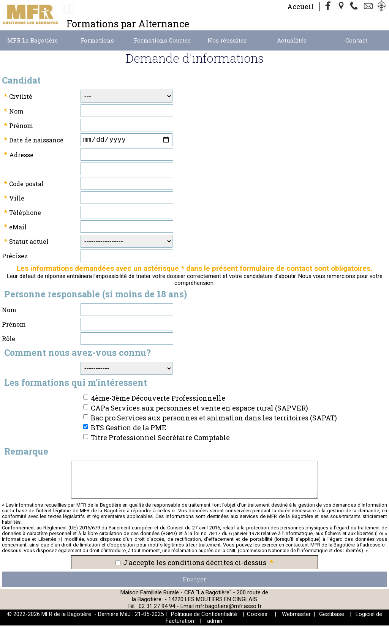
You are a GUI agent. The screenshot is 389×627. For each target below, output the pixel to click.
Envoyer (194, 580)
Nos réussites (227, 40)
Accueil (300, 6)
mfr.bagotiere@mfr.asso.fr (228, 607)
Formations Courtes (162, 40)
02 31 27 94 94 (158, 607)
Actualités (292, 40)
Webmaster (296, 615)
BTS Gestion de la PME (128, 429)
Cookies (257, 615)
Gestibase (331, 615)
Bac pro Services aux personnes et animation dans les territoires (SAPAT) (214, 419)
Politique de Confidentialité (204, 615)
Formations (97, 40)
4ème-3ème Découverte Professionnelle (158, 399)
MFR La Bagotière (32, 40)
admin (214, 622)
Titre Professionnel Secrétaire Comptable (160, 439)
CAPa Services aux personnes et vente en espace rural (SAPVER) (199, 409)
